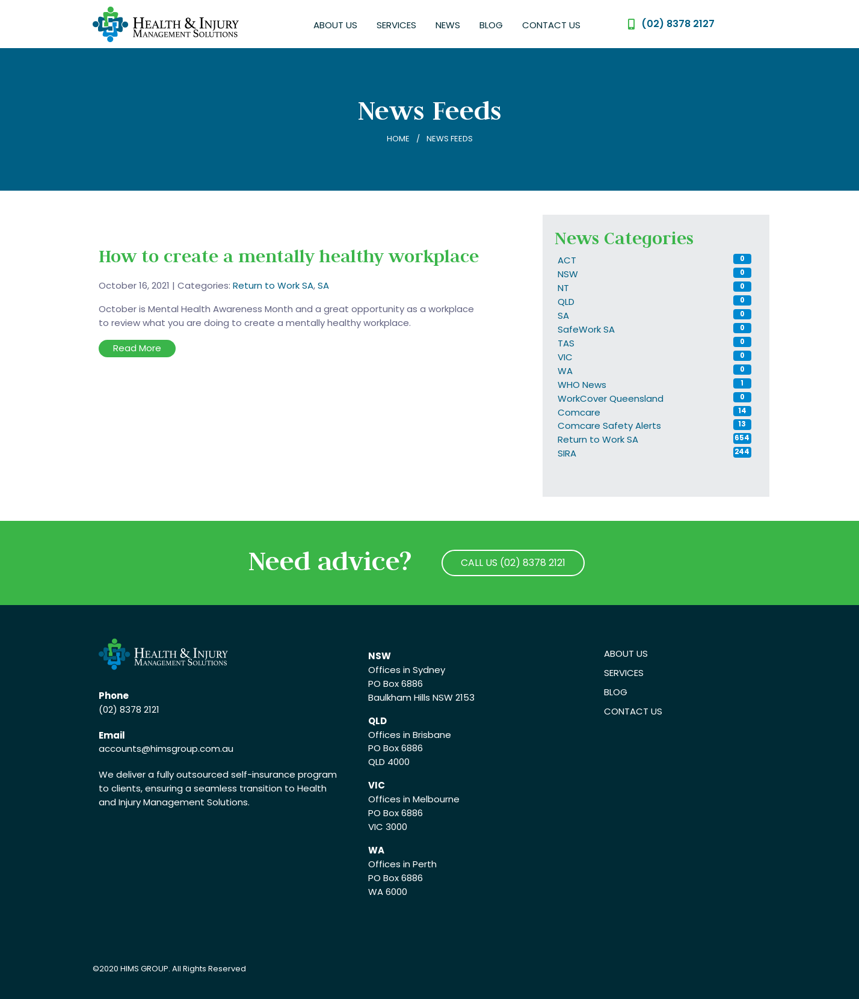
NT (563, 287)
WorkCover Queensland (610, 398)
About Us (335, 25)
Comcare (579, 412)
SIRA (567, 453)
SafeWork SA (586, 329)
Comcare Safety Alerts (609, 425)
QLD (566, 301)
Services (396, 25)
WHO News (582, 384)
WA (565, 370)
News (448, 25)
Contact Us (551, 25)
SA (323, 285)
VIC (565, 357)
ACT (567, 260)
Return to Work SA (273, 285)
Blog (491, 25)
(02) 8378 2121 (129, 709)
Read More (137, 348)
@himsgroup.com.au (187, 748)
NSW (568, 274)
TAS (566, 343)
